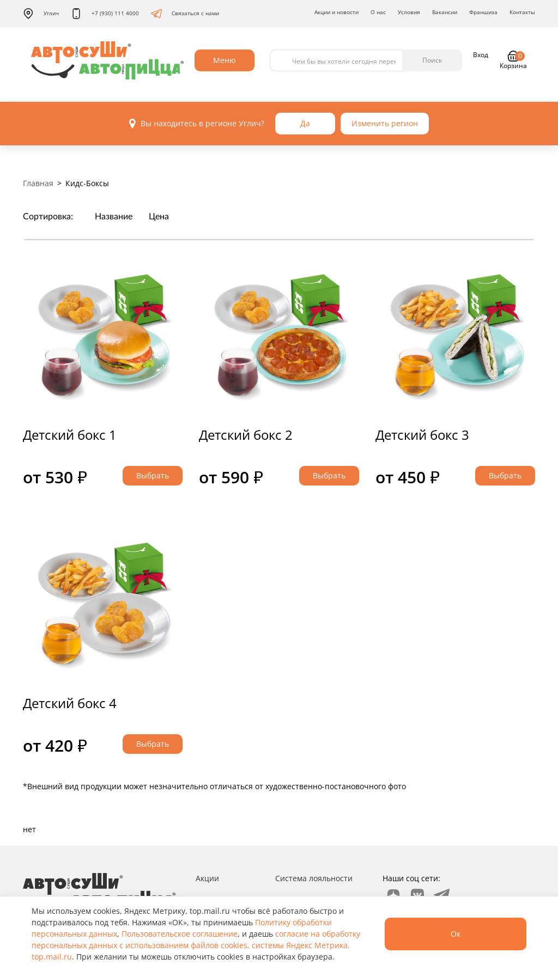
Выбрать (152, 475)
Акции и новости (336, 12)
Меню (224, 60)
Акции (207, 878)
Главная (38, 183)
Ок (455, 934)
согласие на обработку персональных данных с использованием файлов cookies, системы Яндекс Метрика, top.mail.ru (196, 945)
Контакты (522, 12)
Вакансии (444, 12)
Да (305, 123)
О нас (378, 12)
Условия (409, 12)
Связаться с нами (185, 13)
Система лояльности (314, 878)
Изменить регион (384, 123)
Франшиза (483, 12)
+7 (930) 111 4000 (105, 13)
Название (113, 216)
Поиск (432, 60)
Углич (41, 13)
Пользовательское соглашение (180, 934)
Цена (159, 216)
